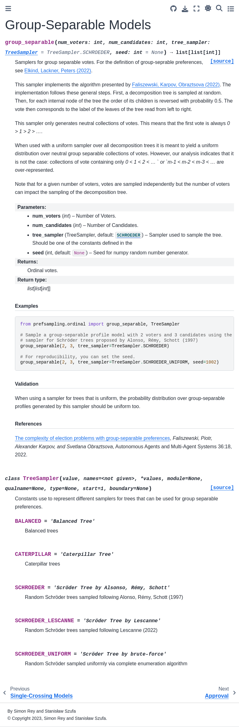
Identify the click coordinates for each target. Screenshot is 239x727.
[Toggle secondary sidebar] (231, 8)
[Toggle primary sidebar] (8, 8)
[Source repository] (173, 8)
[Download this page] (185, 9)
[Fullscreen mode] (196, 8)
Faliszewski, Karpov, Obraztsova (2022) (176, 84)
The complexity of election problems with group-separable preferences (92, 438)
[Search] (219, 7)
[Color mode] (208, 7)
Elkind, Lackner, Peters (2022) (57, 70)
